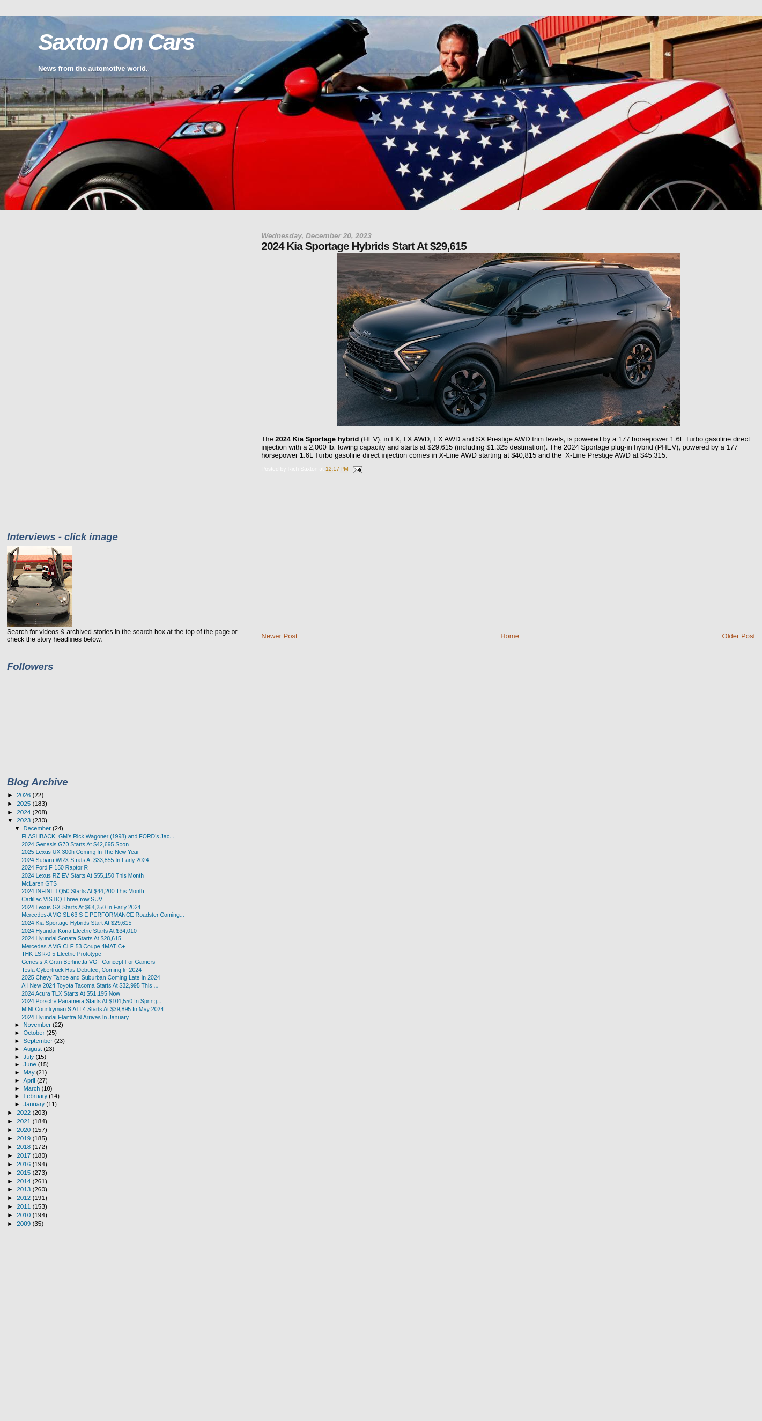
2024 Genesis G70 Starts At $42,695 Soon (75, 844)
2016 (24, 1163)
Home (509, 636)
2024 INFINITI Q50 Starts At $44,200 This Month (82, 891)
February (36, 1096)
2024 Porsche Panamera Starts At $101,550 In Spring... (91, 1001)
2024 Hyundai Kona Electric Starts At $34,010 (79, 930)
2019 (24, 1138)
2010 (24, 1214)
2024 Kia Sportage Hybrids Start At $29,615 (76, 922)
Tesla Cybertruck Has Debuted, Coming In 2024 (81, 970)
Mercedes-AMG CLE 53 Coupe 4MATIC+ (73, 946)
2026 (24, 794)
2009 (24, 1223)
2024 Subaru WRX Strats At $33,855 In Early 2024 (85, 860)
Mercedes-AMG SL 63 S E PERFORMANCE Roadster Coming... (102, 914)
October (35, 1032)
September (39, 1040)
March (33, 1088)
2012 (24, 1197)
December (38, 828)
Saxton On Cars (116, 42)
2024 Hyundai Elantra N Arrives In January (75, 1017)
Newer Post (279, 636)
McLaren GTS (39, 883)
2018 (24, 1146)
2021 (24, 1120)
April (30, 1080)
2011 (24, 1206)
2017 (24, 1155)
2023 (24, 819)
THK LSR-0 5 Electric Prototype (61, 954)
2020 (24, 1129)
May (30, 1072)
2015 (24, 1172)
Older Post (738, 636)
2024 (24, 811)
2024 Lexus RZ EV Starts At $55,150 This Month (82, 875)
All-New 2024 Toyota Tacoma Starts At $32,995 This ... (89, 985)
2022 (24, 1112)
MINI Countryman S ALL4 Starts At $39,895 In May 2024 (92, 1009)
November (38, 1024)
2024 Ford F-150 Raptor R (54, 867)
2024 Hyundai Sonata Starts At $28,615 (71, 938)
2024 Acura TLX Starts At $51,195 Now (70, 993)
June (31, 1064)
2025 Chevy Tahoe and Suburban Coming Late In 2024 (90, 977)
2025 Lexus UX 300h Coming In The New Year (80, 852)
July (30, 1057)
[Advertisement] (341, 556)
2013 (24, 1189)
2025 (24, 803)
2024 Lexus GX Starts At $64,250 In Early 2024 (80, 907)
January (35, 1104)
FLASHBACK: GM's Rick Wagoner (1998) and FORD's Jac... (97, 836)
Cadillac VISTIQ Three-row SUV (61, 899)
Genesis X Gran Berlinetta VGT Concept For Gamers (88, 962)
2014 (24, 1180)
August (34, 1048)
